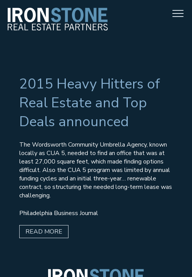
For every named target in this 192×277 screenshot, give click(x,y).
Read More (43, 231)
